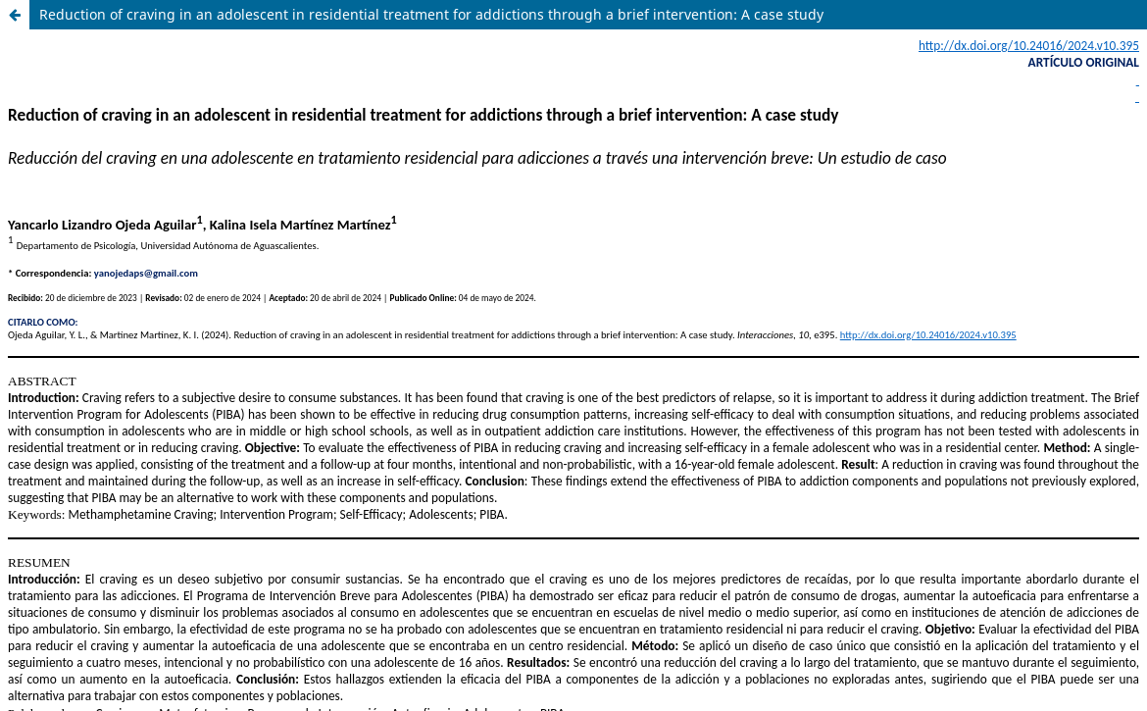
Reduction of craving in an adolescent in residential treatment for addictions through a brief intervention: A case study (431, 14)
